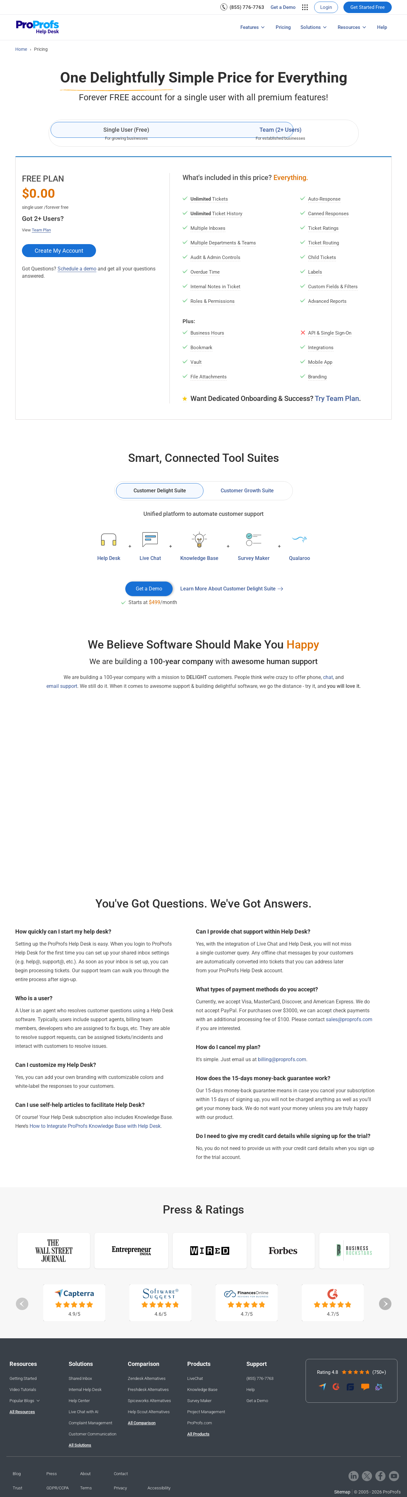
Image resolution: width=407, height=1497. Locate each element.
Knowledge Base (202, 1389)
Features (249, 27)
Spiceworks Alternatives (149, 1400)
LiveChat (195, 1378)
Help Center (79, 1400)
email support (61, 686)
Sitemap (342, 1491)
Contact (121, 1473)
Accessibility (159, 1488)
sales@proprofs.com (349, 1019)
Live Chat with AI (83, 1411)
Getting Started (23, 1378)
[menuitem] (242, 7)
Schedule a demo (77, 269)
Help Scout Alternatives (149, 1411)
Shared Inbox (80, 1378)
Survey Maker (199, 1400)
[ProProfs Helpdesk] (37, 27)
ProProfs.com (199, 1422)
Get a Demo (283, 7)
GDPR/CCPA (57, 1488)
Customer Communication (92, 1434)
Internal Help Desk (85, 1389)
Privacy (120, 1488)
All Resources (22, 1411)
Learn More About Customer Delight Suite (228, 589)
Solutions (310, 27)
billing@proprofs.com (282, 1059)
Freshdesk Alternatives (148, 1389)
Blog (17, 1473)
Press (51, 1473)
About (85, 1473)
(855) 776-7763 (247, 7)
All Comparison (141, 1422)
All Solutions (80, 1445)
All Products (198, 1434)
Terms (86, 1488)
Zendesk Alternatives (147, 1378)
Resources (349, 27)
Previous (22, 1303)
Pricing (283, 27)
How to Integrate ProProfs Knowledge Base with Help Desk (95, 1126)
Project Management (206, 1411)
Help (382, 27)
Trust (17, 1488)
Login (326, 7)
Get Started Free (367, 7)
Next (385, 1303)
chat (328, 677)
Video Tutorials (23, 1389)
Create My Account (59, 250)
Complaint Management (90, 1422)
